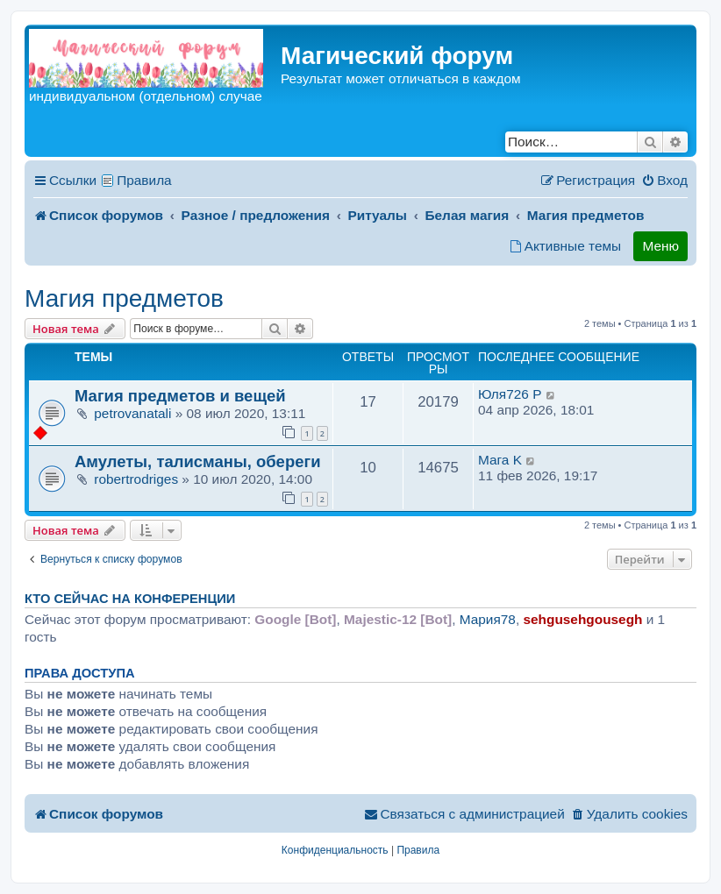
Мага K (500, 459)
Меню (660, 245)
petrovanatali (132, 413)
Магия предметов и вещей (180, 396)
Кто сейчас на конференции (130, 599)
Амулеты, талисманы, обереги (198, 461)
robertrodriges (136, 479)
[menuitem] (664, 180)
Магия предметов (124, 298)
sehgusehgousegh (582, 619)
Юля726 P (509, 394)
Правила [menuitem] (144, 180)
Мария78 (488, 619)
